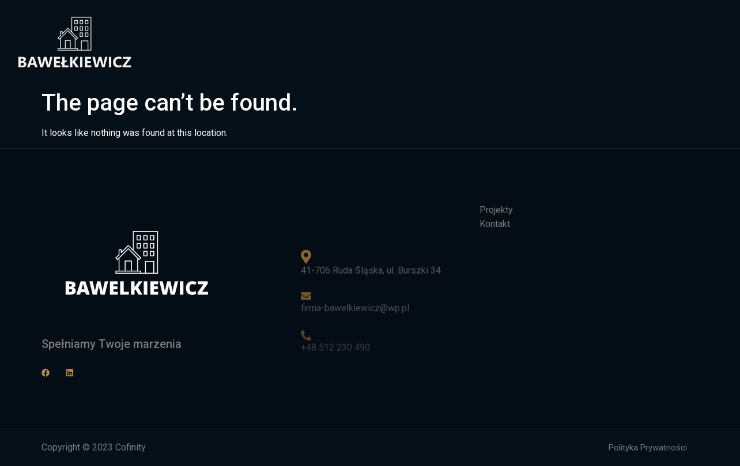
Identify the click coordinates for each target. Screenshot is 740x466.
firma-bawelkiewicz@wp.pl (355, 309)
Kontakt (605, 42)
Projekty (544, 42)
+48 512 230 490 (335, 349)
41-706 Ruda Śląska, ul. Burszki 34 (371, 270)
